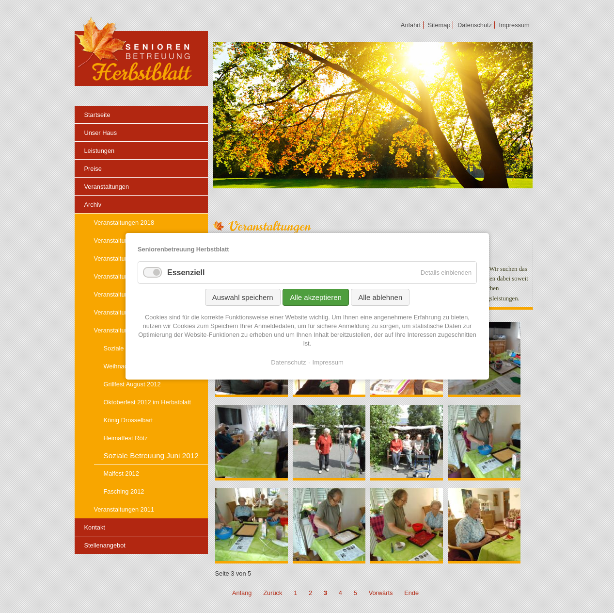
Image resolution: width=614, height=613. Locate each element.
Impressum (327, 362)
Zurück (272, 592)
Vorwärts (381, 592)
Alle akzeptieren (316, 297)
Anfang (242, 592)
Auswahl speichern (242, 297)
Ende (411, 592)
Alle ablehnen (380, 297)
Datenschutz (288, 362)
